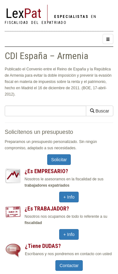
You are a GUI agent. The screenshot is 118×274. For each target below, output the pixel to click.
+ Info (68, 197)
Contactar (69, 265)
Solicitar (59, 159)
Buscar (99, 110)
